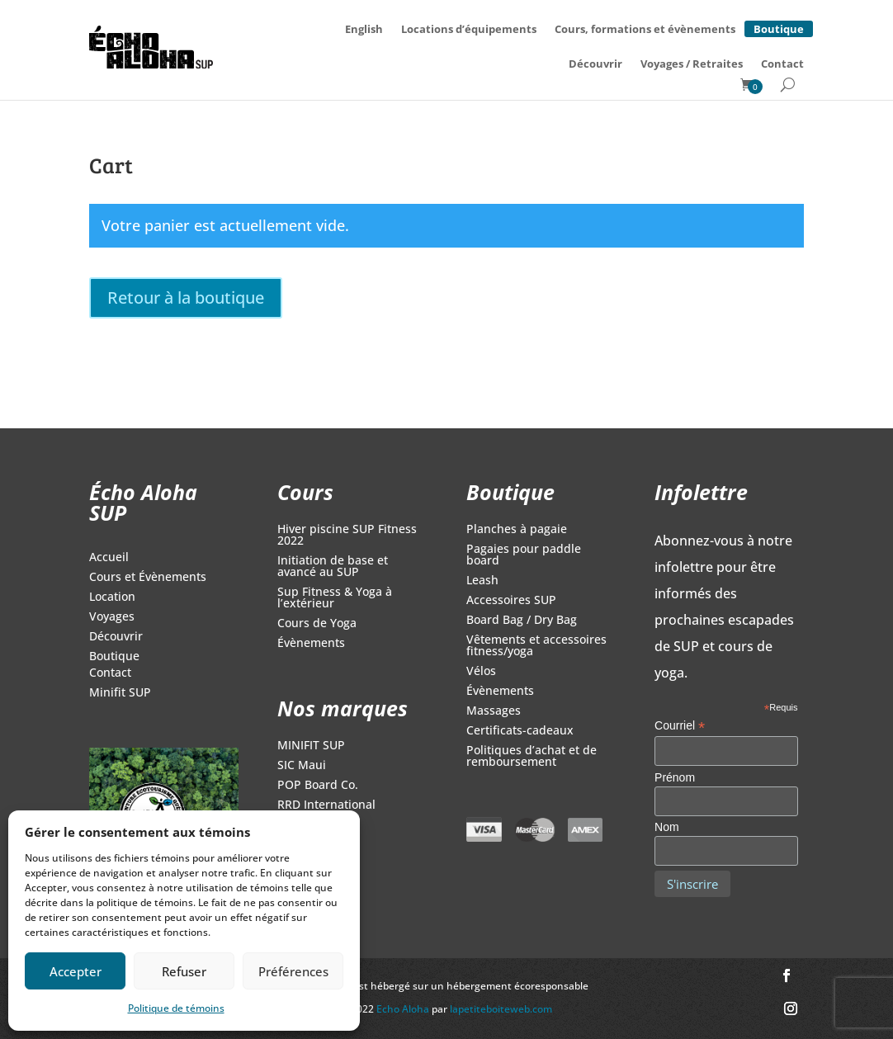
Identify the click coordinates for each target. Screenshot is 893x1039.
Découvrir (595, 63)
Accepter (76, 971)
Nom (666, 827)
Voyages (112, 617)
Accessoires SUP (511, 600)
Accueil (109, 557)
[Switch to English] (364, 29)
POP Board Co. (317, 785)
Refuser (184, 971)
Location (112, 597)
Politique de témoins (176, 1008)
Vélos (481, 671)
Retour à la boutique (185, 297)
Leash (482, 581)
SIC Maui (301, 765)
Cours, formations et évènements (645, 28)
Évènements (311, 643)
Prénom (674, 777)
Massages (493, 711)
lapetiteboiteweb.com (501, 1009)
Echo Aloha (404, 1009)
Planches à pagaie (516, 529)
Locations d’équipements (468, 28)
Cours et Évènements (147, 577)
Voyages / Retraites (691, 63)
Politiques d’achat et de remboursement (531, 756)
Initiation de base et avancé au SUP (332, 567)
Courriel (679, 726)
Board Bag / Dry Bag (521, 620)
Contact (782, 63)
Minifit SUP (120, 693)
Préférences (293, 971)
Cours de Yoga (317, 623)
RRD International (326, 805)
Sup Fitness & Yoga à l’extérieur (334, 598)
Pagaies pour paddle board (523, 555)
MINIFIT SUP (311, 746)
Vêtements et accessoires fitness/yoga (536, 646)
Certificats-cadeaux (520, 731)
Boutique (779, 26)
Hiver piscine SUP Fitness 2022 (347, 535)
